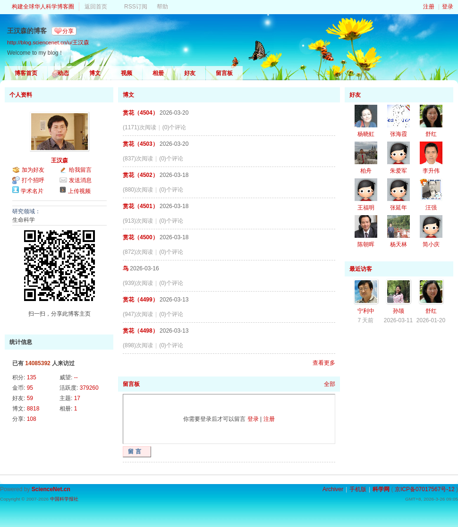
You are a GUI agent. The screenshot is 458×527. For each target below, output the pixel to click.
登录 (447, 6)
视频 (126, 73)
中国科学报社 (64, 499)
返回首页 (96, 6)
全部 (329, 384)
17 (77, 398)
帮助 (162, 6)
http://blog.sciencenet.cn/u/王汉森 (48, 42)
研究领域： (26, 211)
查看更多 (324, 363)
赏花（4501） (140, 206)
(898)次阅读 (138, 345)
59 (30, 398)
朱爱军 (398, 170)
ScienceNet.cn (51, 489)
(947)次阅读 (138, 314)
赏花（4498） (140, 330)
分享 (68, 31)
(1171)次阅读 (139, 127)
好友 (189, 73)
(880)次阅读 (138, 189)
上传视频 (79, 191)
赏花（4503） (140, 144)
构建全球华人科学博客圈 (43, 6)
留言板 (224, 73)
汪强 (431, 207)
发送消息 (80, 180)
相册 (158, 73)
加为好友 (33, 170)
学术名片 (32, 191)
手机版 (357, 489)
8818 (33, 408)
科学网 (381, 489)
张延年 (398, 207)
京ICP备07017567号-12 (425, 489)
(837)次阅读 (138, 158)
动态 (63, 73)
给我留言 (80, 170)
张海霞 (398, 134)
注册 (428, 6)
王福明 (365, 207)
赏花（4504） (140, 112)
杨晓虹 (365, 134)
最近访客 (360, 269)
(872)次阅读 (138, 252)
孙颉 (398, 311)
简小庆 (431, 244)
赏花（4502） (140, 175)
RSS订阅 (135, 6)
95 (30, 388)
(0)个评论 (174, 127)
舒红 (431, 134)
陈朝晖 (365, 244)
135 (31, 377)
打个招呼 (33, 180)
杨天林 (398, 244)
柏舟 (366, 170)
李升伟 (431, 170)
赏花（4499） (140, 299)
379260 (89, 388)
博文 (95, 73)
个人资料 (20, 95)
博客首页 (26, 73)
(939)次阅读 (138, 283)
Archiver (332, 489)
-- (76, 377)
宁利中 (365, 311)
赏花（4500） (140, 237)
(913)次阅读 (138, 220)
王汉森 (59, 160)
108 (31, 419)
